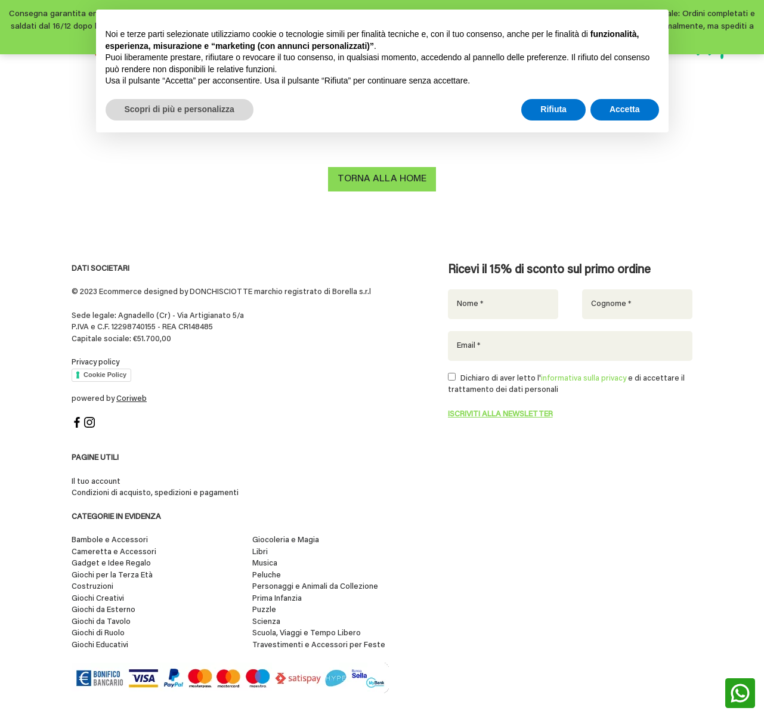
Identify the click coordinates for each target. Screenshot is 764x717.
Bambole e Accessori (110, 540)
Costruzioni (92, 587)
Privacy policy (95, 362)
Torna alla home (382, 179)
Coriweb (131, 399)
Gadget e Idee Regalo (111, 563)
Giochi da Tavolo (101, 622)
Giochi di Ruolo (98, 633)
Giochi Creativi (98, 598)
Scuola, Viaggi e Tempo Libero (306, 633)
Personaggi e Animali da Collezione (315, 587)
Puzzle (264, 610)
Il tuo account (96, 482)
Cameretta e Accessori (114, 552)
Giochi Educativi (100, 645)
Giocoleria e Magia (285, 540)
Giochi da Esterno (103, 610)
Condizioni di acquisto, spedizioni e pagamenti (155, 493)
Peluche (266, 575)
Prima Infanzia (277, 598)
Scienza (266, 622)
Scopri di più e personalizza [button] (179, 109)
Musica (264, 563)
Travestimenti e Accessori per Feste (318, 645)
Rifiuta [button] (553, 109)
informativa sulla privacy (583, 378)
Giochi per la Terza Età (112, 575)
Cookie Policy (104, 374)
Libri (260, 552)
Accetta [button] (625, 109)
